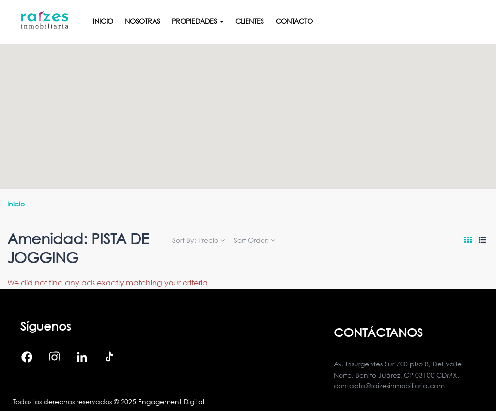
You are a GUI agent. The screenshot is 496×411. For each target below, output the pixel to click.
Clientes (249, 21)
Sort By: (198, 240)
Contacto (294, 21)
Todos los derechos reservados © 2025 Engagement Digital (108, 401)
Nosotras (142, 21)
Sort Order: (254, 240)
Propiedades (198, 21)
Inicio (103, 21)
